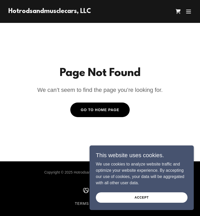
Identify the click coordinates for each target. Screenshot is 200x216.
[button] (188, 11)
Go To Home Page (100, 110)
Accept (142, 197)
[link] (49, 11)
